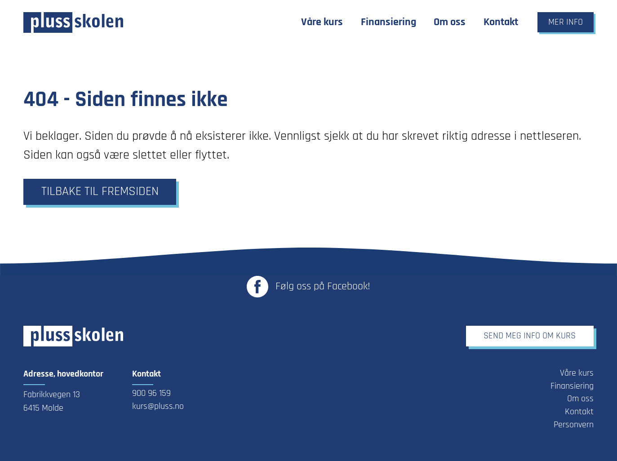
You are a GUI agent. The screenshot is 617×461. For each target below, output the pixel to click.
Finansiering (572, 386)
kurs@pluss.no (158, 406)
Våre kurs (577, 373)
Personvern (574, 425)
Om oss (580, 399)
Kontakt (579, 412)
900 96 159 (151, 393)
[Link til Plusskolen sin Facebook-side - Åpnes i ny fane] (308, 286)
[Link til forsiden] (73, 22)
